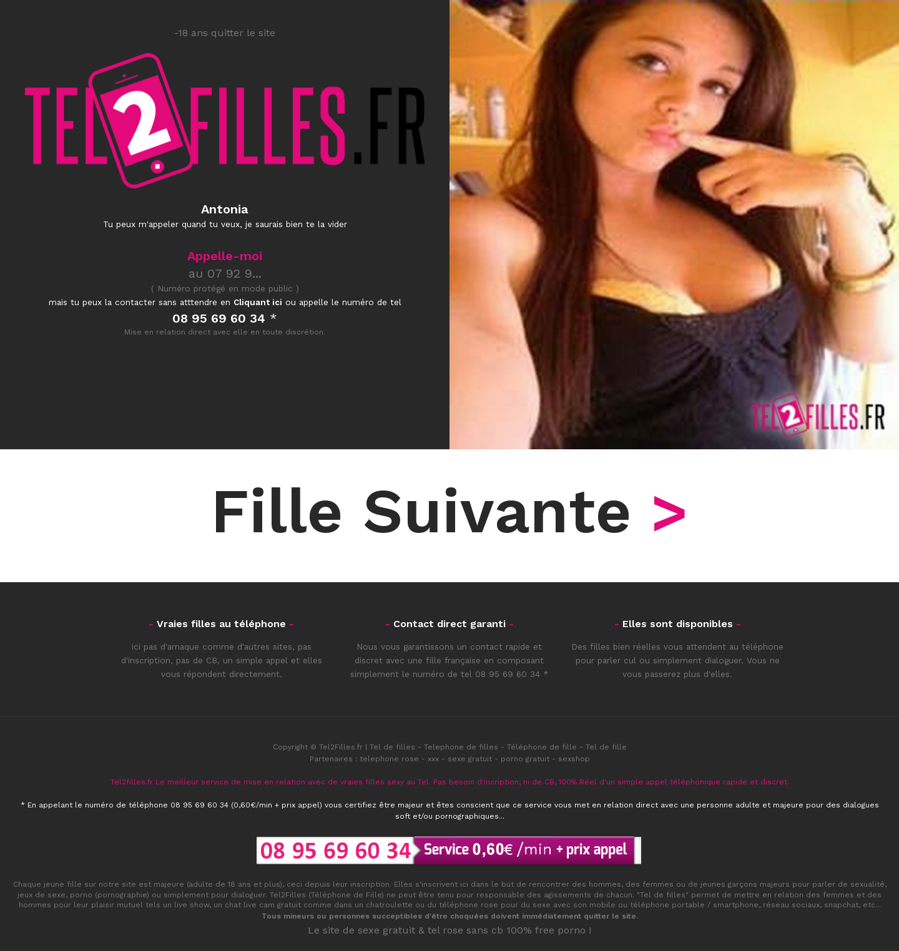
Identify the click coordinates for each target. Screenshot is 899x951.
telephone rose (389, 758)
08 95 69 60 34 (507, 674)
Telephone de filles (461, 747)
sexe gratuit (470, 758)
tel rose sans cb (465, 930)
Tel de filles (392, 747)
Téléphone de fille (542, 747)
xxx (433, 758)
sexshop (574, 758)
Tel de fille (606, 747)
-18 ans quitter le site (224, 33)
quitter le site (610, 916)
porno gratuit (525, 758)
